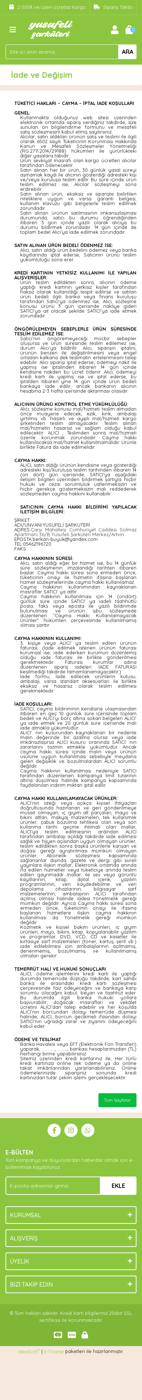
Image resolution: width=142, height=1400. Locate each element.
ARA (127, 51)
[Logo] (50, 29)
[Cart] (129, 29)
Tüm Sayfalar (117, 1100)
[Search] (71, 51)
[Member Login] (114, 29)
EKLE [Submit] (118, 1185)
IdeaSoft (29, 1351)
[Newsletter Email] (71, 1186)
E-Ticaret (54, 1351)
